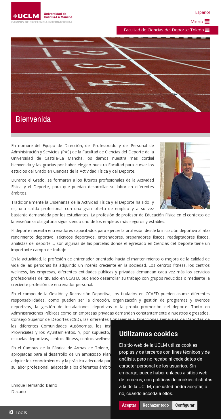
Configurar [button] (185, 405)
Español (202, 12)
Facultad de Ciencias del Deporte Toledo (166, 30)
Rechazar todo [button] (156, 405)
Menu (199, 21)
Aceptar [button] (129, 405)
